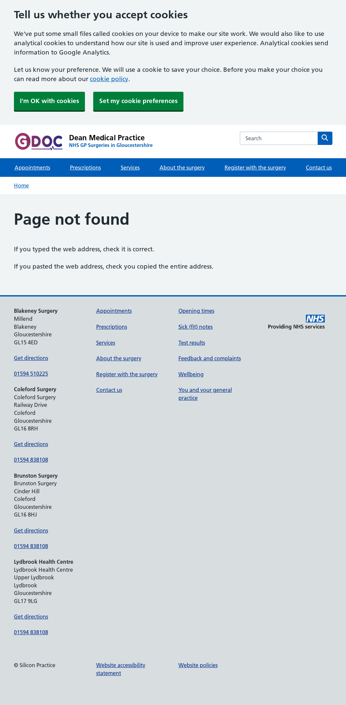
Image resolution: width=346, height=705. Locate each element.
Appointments (32, 167)
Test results (191, 342)
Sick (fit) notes (195, 326)
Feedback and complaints (209, 358)
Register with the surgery (255, 167)
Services (130, 167)
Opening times (196, 310)
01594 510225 (31, 373)
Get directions (31, 358)
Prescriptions (85, 167)
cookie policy (109, 79)
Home (21, 185)
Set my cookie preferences (138, 101)
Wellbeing (191, 374)
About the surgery (182, 167)
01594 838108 (31, 459)
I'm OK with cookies (49, 101)
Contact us (319, 167)
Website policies (198, 665)
